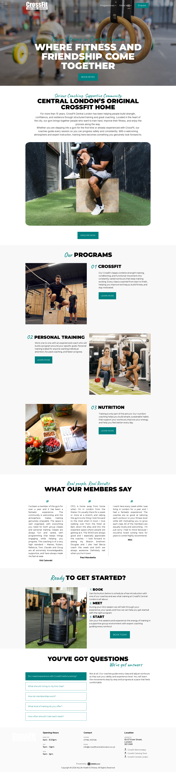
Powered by (81, 764)
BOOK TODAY (120, 635)
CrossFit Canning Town (137, 753)
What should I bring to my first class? (46, 686)
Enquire (142, 5)
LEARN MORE (107, 296)
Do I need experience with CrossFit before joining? (52, 676)
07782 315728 (90, 740)
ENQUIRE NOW (88, 235)
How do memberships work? (42, 696)
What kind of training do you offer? (45, 706)
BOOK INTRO (88, 77)
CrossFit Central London (138, 757)
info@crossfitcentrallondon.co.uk (99, 747)
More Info (125, 5)
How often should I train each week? (46, 716)
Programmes (108, 5)
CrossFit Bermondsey (137, 750)
